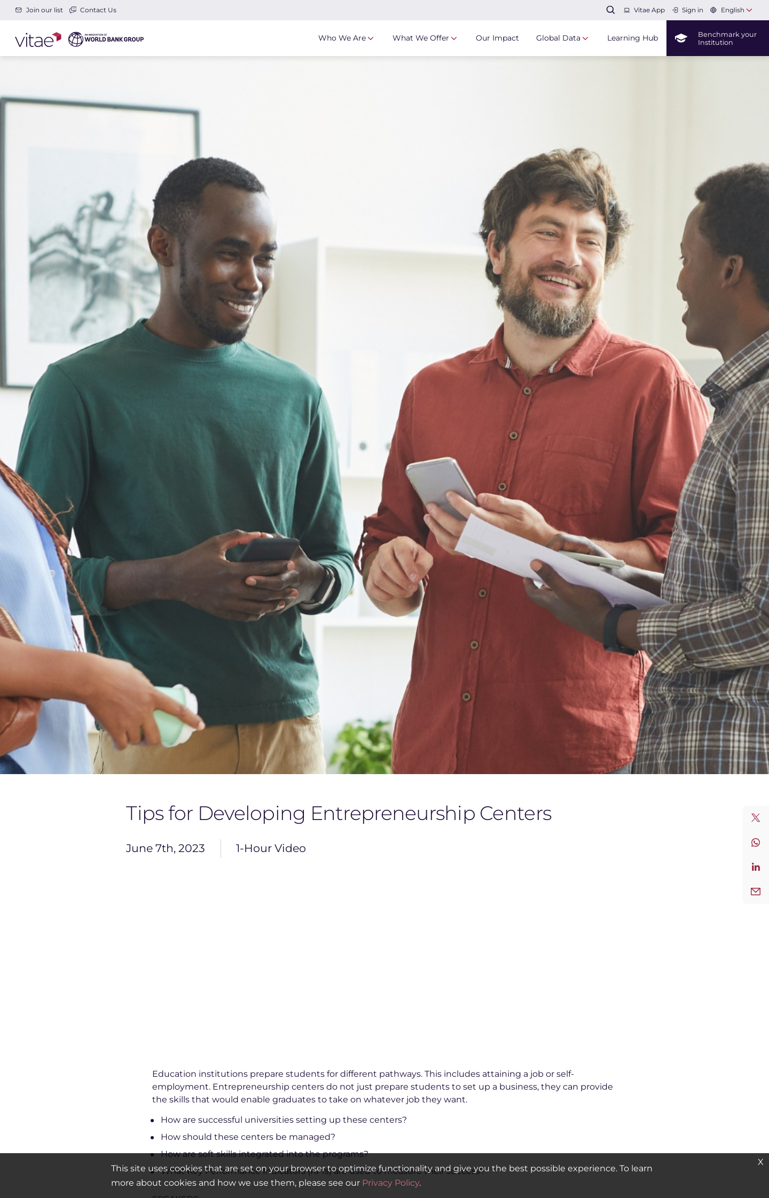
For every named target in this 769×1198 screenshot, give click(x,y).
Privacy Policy (390, 1183)
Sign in (687, 10)
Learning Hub (632, 38)
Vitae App (644, 10)
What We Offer (421, 38)
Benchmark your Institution (716, 38)
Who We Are (342, 38)
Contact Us (92, 10)
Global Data (558, 38)
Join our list (38, 10)
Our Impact (497, 38)
